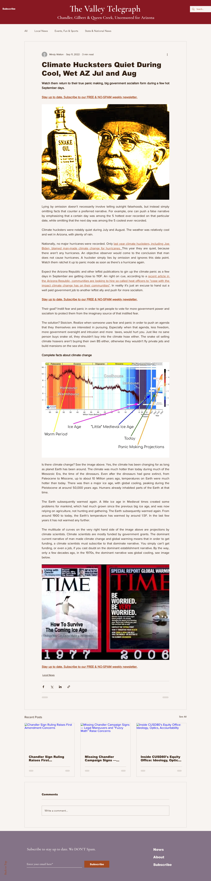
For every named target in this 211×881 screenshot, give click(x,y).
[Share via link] (68, 686)
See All (183, 716)
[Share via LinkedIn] (60, 686)
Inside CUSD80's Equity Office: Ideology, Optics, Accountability (161, 758)
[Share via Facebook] (43, 686)
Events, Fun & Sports (66, 31)
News (158, 849)
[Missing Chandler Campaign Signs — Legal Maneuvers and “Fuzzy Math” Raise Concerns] (105, 737)
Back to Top (5, 868)
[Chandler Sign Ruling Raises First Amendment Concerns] (49, 737)
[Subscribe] (96, 864)
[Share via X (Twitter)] (51, 686)
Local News (41, 31)
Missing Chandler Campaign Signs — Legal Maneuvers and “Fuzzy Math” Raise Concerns (103, 758)
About (158, 857)
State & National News (98, 31)
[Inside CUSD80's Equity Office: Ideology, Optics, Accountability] (161, 737)
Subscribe (162, 865)
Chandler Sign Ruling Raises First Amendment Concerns (47, 758)
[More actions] (167, 54)
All (26, 31)
